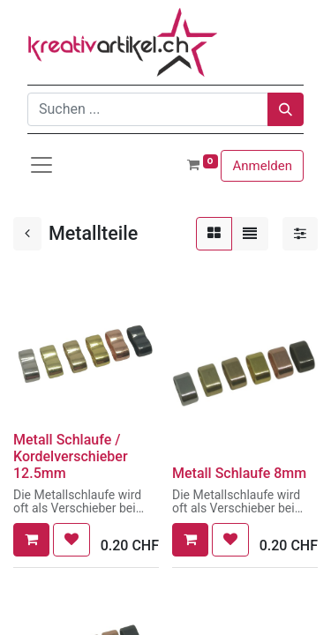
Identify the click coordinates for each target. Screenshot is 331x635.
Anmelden (262, 166)
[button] (31, 540)
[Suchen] (285, 109)
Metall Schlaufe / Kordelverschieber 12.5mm (70, 456)
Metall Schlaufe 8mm (239, 473)
